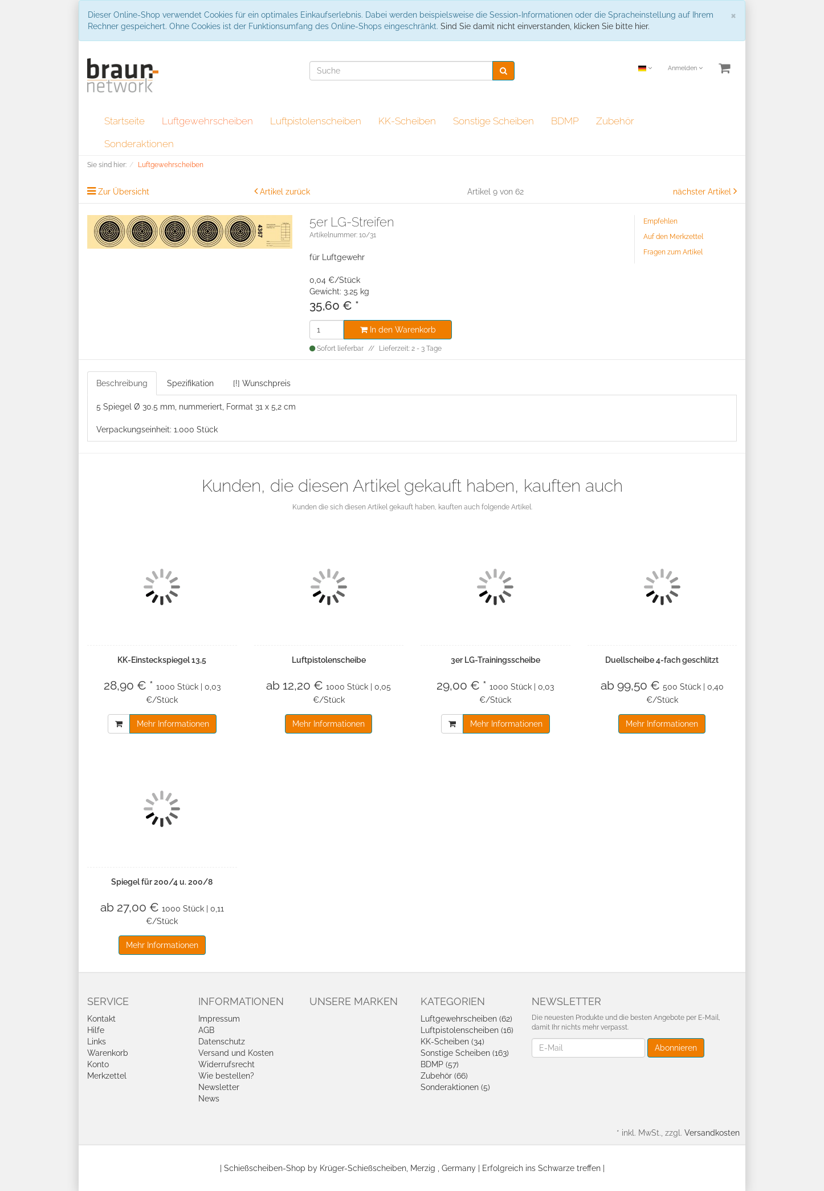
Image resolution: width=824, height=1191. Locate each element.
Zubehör (615, 121)
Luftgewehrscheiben (207, 121)
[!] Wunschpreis (262, 383)
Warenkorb (107, 1053)
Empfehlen (660, 221)
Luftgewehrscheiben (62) (466, 1018)
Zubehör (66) (444, 1075)
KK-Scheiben (407, 121)
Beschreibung (122, 383)
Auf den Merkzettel (673, 237)
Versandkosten (712, 1132)
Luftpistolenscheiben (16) (467, 1030)
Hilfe (95, 1030)
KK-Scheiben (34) (452, 1041)
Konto (98, 1064)
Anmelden (685, 68)
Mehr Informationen (173, 723)
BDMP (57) (440, 1064)
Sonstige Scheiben (493, 121)
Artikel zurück (285, 191)
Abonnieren (676, 1047)
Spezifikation (190, 383)
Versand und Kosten (236, 1053)
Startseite (124, 121)
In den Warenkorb (398, 329)
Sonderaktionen (139, 143)
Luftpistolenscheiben (315, 121)
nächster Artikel (703, 191)
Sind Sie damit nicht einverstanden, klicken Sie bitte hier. (545, 26)
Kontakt (101, 1018)
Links (96, 1041)
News (208, 1098)
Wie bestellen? (226, 1075)
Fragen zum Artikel (673, 252)
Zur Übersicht (123, 191)
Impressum (219, 1018)
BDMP (565, 121)
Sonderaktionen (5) (455, 1087)
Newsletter (218, 1087)
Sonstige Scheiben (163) (465, 1053)
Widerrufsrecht (226, 1064)
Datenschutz (221, 1041)
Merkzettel (107, 1075)
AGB (206, 1030)
